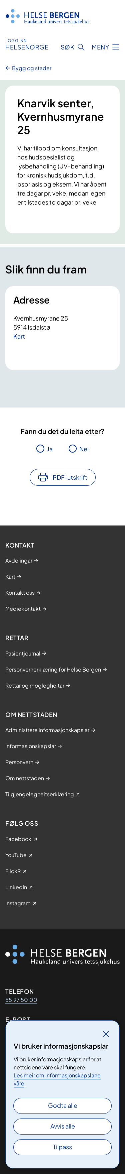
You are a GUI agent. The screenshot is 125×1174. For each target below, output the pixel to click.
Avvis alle (62, 1126)
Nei (84, 449)
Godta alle (62, 1105)
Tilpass (62, 1147)
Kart (19, 336)
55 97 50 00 (21, 999)
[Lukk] (106, 1034)
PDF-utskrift (70, 477)
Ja (50, 449)
